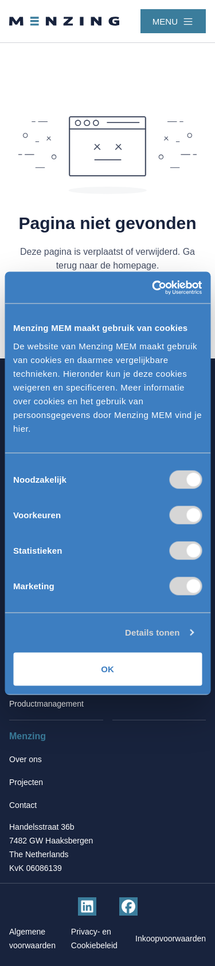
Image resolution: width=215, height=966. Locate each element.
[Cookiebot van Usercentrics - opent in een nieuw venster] (153, 287)
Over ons (25, 759)
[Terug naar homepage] (64, 21)
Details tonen (152, 632)
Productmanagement (46, 703)
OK (107, 668)
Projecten (26, 782)
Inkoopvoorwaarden (170, 938)
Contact (23, 805)
